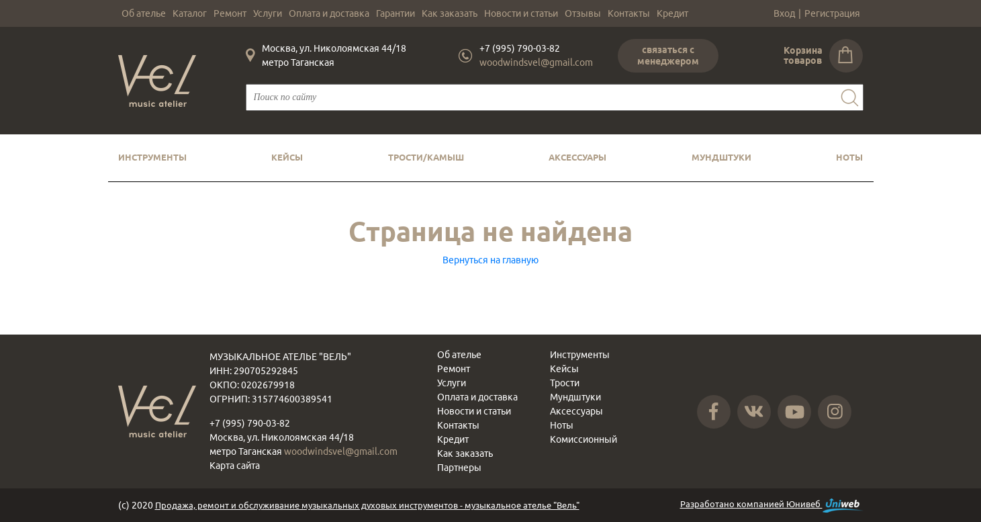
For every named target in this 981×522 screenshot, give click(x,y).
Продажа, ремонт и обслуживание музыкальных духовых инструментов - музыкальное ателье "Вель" (367, 505)
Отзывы (583, 13)
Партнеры (459, 467)
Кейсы (287, 157)
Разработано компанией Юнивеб (771, 505)
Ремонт (230, 13)
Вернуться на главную (490, 260)
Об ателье (144, 13)
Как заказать (449, 13)
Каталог (190, 13)
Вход (784, 13)
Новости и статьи (521, 13)
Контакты (629, 13)
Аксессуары (577, 157)
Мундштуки (721, 157)
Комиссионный (583, 439)
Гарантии (395, 13)
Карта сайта (234, 465)
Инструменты (152, 157)
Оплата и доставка (329, 13)
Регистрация (832, 13)
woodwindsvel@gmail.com (536, 62)
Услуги (267, 13)
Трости (564, 383)
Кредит (672, 13)
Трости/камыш (426, 157)
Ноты (849, 157)
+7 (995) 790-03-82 (519, 48)
